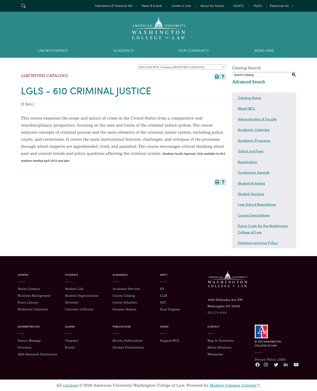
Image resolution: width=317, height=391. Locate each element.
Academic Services (126, 289)
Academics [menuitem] (123, 50)
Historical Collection (33, 309)
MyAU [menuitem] (257, 6)
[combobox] (181, 67)
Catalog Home (249, 97)
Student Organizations (81, 296)
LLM (163, 296)
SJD (163, 302)
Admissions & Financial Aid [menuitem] (113, 6)
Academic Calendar (254, 129)
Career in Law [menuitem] (181, 6)
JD (162, 289)
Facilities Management (34, 296)
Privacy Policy (265, 359)
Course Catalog (123, 296)
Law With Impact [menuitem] (53, 50)
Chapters (71, 341)
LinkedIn (285, 364)
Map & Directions (220, 341)
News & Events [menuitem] (152, 6)
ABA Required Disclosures (37, 354)
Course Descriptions (254, 215)
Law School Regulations (257, 204)
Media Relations (219, 347)
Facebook (257, 364)
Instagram (266, 364)
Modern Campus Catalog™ (235, 385)
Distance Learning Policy (257, 242)
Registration (247, 162)
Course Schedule (124, 302)
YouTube (295, 364)
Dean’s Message (29, 341)
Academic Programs (254, 140)
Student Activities (251, 183)
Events (70, 347)
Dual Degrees (170, 309)
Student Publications (128, 347)
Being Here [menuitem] (264, 50)
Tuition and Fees (251, 151)
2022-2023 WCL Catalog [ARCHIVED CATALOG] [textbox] (172, 67)
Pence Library (28, 302)
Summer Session (124, 309)
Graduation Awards (253, 172)
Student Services (251, 194)
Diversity (72, 302)
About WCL (246, 108)
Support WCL (170, 341)
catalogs (70, 385)
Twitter (275, 364)
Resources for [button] (279, 6)
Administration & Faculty (257, 119)
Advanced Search (248, 81)
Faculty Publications (127, 341)
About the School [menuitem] (212, 6)
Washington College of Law (227, 279)
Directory (25, 347)
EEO (282, 359)
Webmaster (215, 354)
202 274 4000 (217, 313)
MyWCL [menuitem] (238, 6)
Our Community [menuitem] (194, 50)
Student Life (74, 289)
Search (23, 6)
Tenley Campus (29, 289)
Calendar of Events (79, 309)
